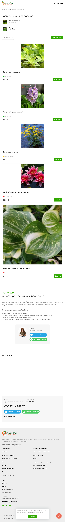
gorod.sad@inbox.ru (10, 416)
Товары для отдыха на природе (42, 462)
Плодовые (5, 472)
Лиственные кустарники (9, 458)
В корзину (57, 79)
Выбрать (58, 159)
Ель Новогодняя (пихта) (40, 468)
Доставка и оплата (7, 489)
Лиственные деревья (8, 455)
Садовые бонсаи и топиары (41, 452)
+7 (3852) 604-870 (10, 501)
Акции (4, 486)
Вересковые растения (8, 462)
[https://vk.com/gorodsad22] (6, 506)
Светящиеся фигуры (39, 465)
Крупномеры (6, 448)
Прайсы (4, 483)
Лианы (4, 465)
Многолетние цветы (8, 468)
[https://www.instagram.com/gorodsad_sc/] (10, 506)
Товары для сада (38, 455)
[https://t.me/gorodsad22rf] (3, 506)
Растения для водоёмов (40, 448)
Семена (35, 458)
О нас (3, 480)
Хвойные (4, 452)
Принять (32, 516)
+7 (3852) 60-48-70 (14, 406)
